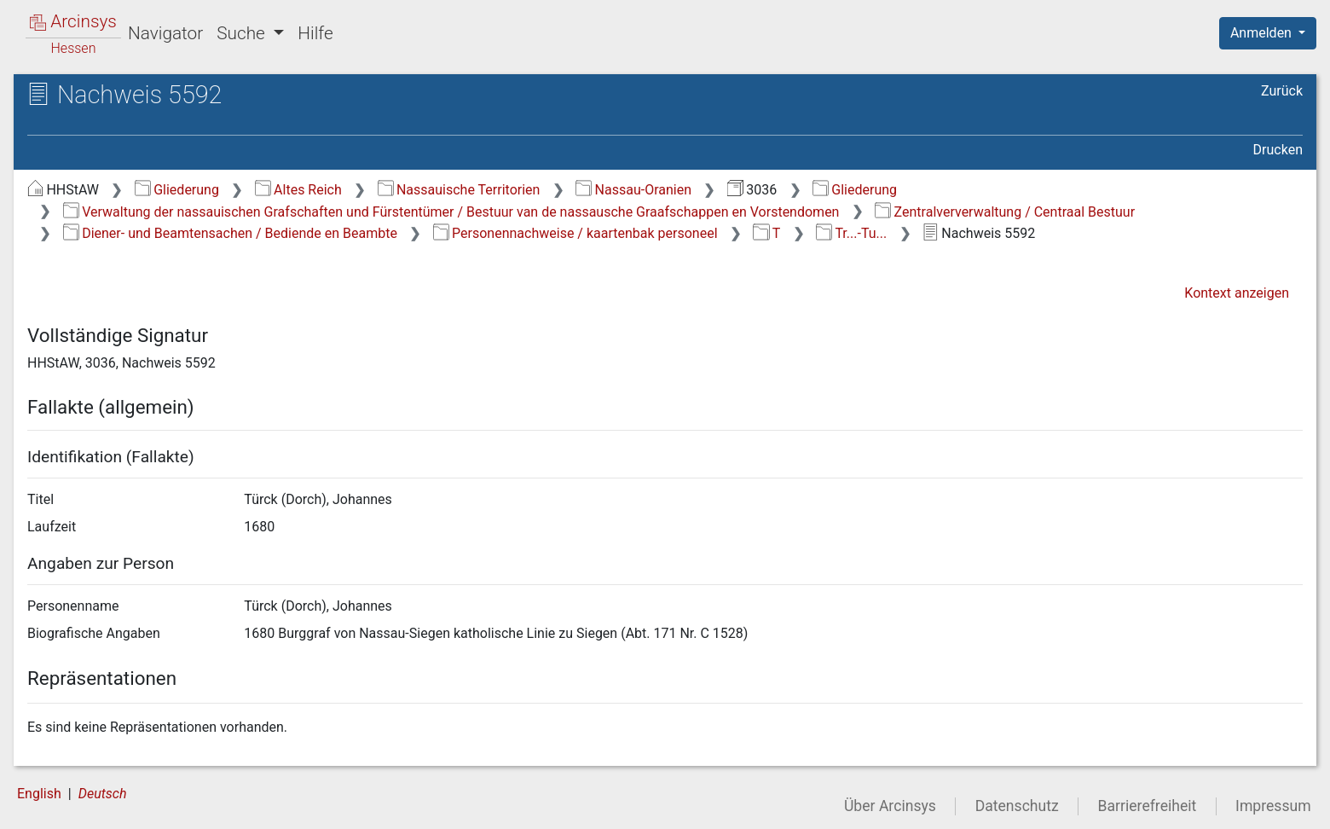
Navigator (165, 33)
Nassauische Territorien (459, 190)
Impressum (1273, 806)
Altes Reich (298, 190)
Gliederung (177, 190)
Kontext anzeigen (1236, 293)
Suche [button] (243, 33)
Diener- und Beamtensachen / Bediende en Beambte (230, 233)
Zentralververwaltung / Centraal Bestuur (1005, 212)
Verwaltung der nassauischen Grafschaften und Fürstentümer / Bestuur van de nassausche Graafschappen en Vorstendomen (451, 212)
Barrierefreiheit (1147, 806)
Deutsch (102, 794)
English (39, 794)
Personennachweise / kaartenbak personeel (575, 233)
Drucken (1278, 150)
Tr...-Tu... (851, 233)
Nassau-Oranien (633, 190)
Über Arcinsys (890, 806)
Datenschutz (1017, 806)
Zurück (1282, 91)
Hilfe (315, 33)
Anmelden (1262, 33)
